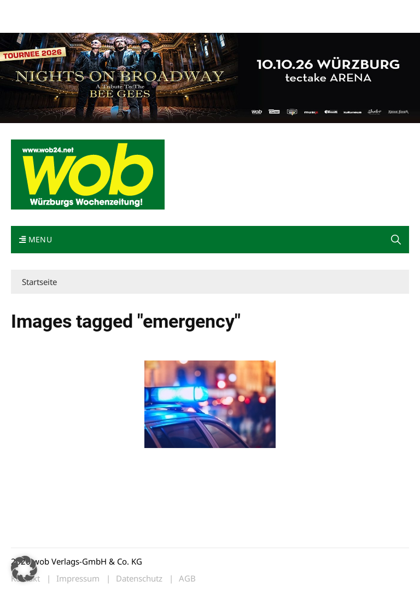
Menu (35, 239)
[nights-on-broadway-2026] (210, 76)
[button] (396, 239)
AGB (187, 578)
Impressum (172, 10)
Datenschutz (139, 578)
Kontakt (135, 10)
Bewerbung (30, 23)
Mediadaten (30, 10)
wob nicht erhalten (86, 10)
